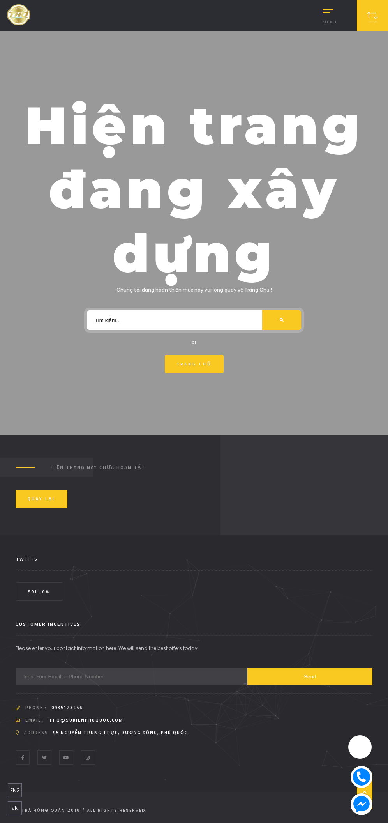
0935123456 (67, 707)
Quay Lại (41, 499)
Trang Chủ (194, 364)
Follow (39, 592)
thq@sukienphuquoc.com (86, 720)
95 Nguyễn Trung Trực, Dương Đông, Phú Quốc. (121, 732)
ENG (14, 790)
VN (15, 808)
